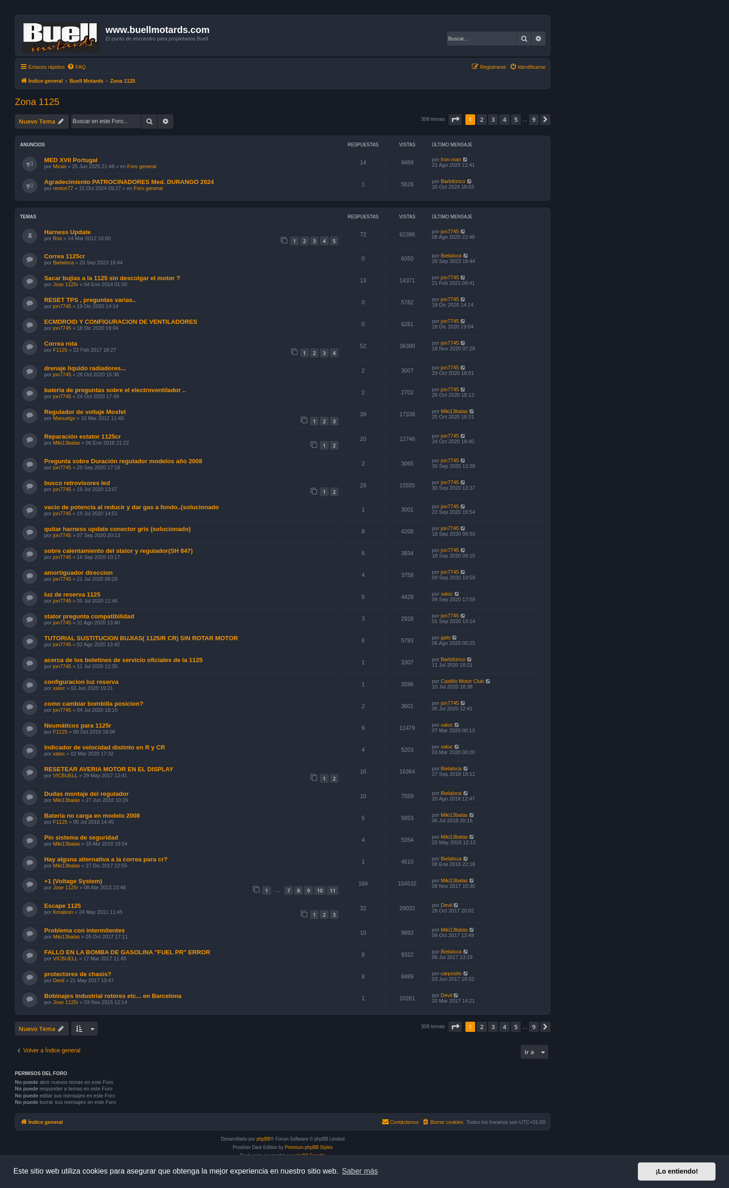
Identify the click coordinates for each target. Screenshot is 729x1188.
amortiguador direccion (78, 572)
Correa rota (60, 343)
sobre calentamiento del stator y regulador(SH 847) (118, 550)
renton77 (63, 188)
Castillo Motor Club (462, 681)
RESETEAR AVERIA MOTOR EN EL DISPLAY (108, 769)
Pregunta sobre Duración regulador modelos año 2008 (123, 461)
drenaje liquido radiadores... (85, 368)
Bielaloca (63, 262)
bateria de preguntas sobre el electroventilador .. (115, 390)
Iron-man (451, 159)
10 (320, 890)
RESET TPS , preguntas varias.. (90, 299)
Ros (57, 238)
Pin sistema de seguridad (81, 837)
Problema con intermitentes (84, 930)
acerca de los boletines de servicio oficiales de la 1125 (123, 659)
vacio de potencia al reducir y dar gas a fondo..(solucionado (131, 507)
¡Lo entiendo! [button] (677, 1171)
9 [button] (534, 119)
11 (333, 890)
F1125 (60, 350)
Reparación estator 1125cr (82, 436)
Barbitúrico (453, 181)
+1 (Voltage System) (73, 881)
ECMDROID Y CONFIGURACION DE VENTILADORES (120, 321)
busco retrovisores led (77, 482)
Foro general (141, 166)
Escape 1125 (62, 905)
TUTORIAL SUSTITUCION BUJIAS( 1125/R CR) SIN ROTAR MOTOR (141, 638)
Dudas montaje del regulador (86, 793)
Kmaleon (63, 912)
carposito (451, 973)
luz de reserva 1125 (72, 594)
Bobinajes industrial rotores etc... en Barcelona (112, 995)
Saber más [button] (360, 1171)
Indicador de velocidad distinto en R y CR (104, 747)
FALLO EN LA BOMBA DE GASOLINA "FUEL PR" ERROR (127, 952)
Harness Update (67, 232)
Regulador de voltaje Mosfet (85, 411)
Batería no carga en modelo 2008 (92, 815)
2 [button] (481, 119)
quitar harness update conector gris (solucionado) (117, 528)
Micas (59, 166)
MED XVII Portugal (71, 160)
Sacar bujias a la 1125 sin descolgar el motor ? (112, 278)
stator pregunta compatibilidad (89, 616)
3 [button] (493, 119)
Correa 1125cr (64, 256)
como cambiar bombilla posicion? (93, 703)
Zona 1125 (37, 102)
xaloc (447, 594)
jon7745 (450, 231)
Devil (446, 905)
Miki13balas (454, 411)
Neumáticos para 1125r (77, 725)
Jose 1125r (65, 284)
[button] (455, 119)
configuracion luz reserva (81, 681)
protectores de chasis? (77, 974)
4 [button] (504, 119)
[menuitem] (76, 66)
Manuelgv (64, 418)
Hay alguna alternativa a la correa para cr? (105, 859)
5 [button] (515, 119)
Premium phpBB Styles (309, 1147)
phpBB (264, 1139)
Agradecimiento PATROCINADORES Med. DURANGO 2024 (129, 181)
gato (446, 637)
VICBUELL (65, 775)
